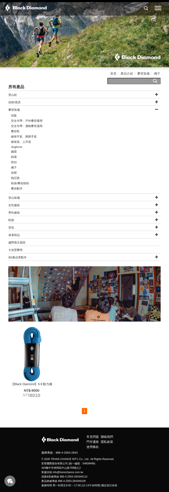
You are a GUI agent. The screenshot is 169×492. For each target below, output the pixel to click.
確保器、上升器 (21, 141)
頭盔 (14, 115)
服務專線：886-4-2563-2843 (59, 452)
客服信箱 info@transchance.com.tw (62, 472)
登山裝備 (14, 197)
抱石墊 (15, 178)
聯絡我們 (107, 436)
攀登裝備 (144, 73)
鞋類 (11, 220)
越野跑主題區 (17, 242)
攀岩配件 (16, 188)
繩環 (14, 151)
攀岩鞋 (15, 131)
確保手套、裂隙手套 (24, 136)
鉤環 (14, 157)
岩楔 (14, 172)
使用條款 (92, 447)
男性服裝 (14, 212)
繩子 (14, 167)
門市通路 (92, 442)
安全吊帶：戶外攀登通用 (26, 120)
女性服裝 (14, 205)
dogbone (16, 146)
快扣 (14, 162)
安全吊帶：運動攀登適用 (26, 126)
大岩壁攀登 (15, 250)
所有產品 (16, 87)
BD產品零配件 (17, 257)
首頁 (113, 73)
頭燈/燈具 (14, 102)
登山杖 (12, 95)
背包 (11, 227)
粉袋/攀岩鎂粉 (20, 183)
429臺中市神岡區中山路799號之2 (61, 467)
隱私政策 (107, 442)
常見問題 (92, 436)
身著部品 (14, 235)
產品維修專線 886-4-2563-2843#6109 (63, 481)
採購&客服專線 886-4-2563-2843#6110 (64, 476)
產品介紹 (127, 73)
